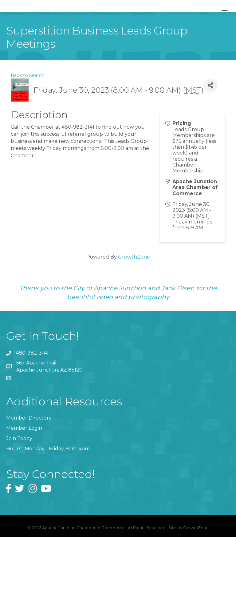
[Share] (211, 148)
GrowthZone (134, 319)
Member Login (24, 490)
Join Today (19, 500)
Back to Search (28, 137)
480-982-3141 (32, 415)
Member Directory (29, 480)
